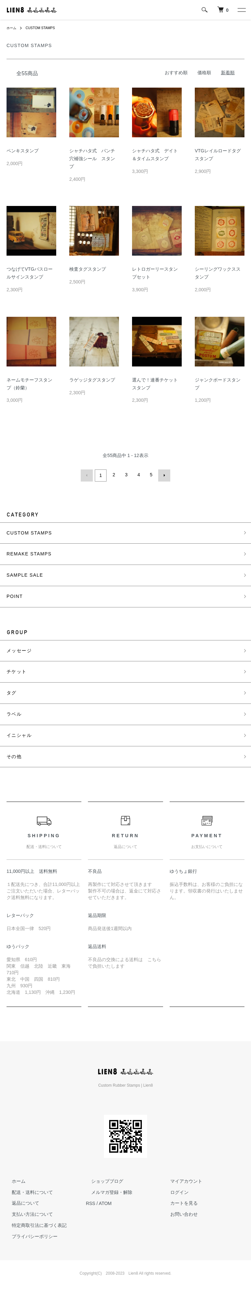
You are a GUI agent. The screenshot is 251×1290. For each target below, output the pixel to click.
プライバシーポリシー (29, 1234)
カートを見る (178, 1201)
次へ (163, 474)
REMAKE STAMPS (29, 552)
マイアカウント (181, 1179)
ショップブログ (102, 1179)
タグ (12, 691)
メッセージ (19, 649)
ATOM (105, 1201)
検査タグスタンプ (87, 269)
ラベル (14, 712)
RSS (90, 1201)
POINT (15, 594)
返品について (20, 1201)
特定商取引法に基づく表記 (34, 1224)
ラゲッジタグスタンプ (92, 379)
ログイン (174, 1190)
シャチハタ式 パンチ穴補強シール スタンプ (92, 158)
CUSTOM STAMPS (44, 27)
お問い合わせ (178, 1212)
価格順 (204, 72)
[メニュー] (241, 10)
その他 (14, 754)
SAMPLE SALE (25, 573)
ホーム (12, 27)
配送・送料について (27, 1190)
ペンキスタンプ (23, 150)
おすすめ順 (176, 72)
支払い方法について (27, 1212)
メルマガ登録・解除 (106, 1190)
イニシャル (19, 733)
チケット (17, 670)
